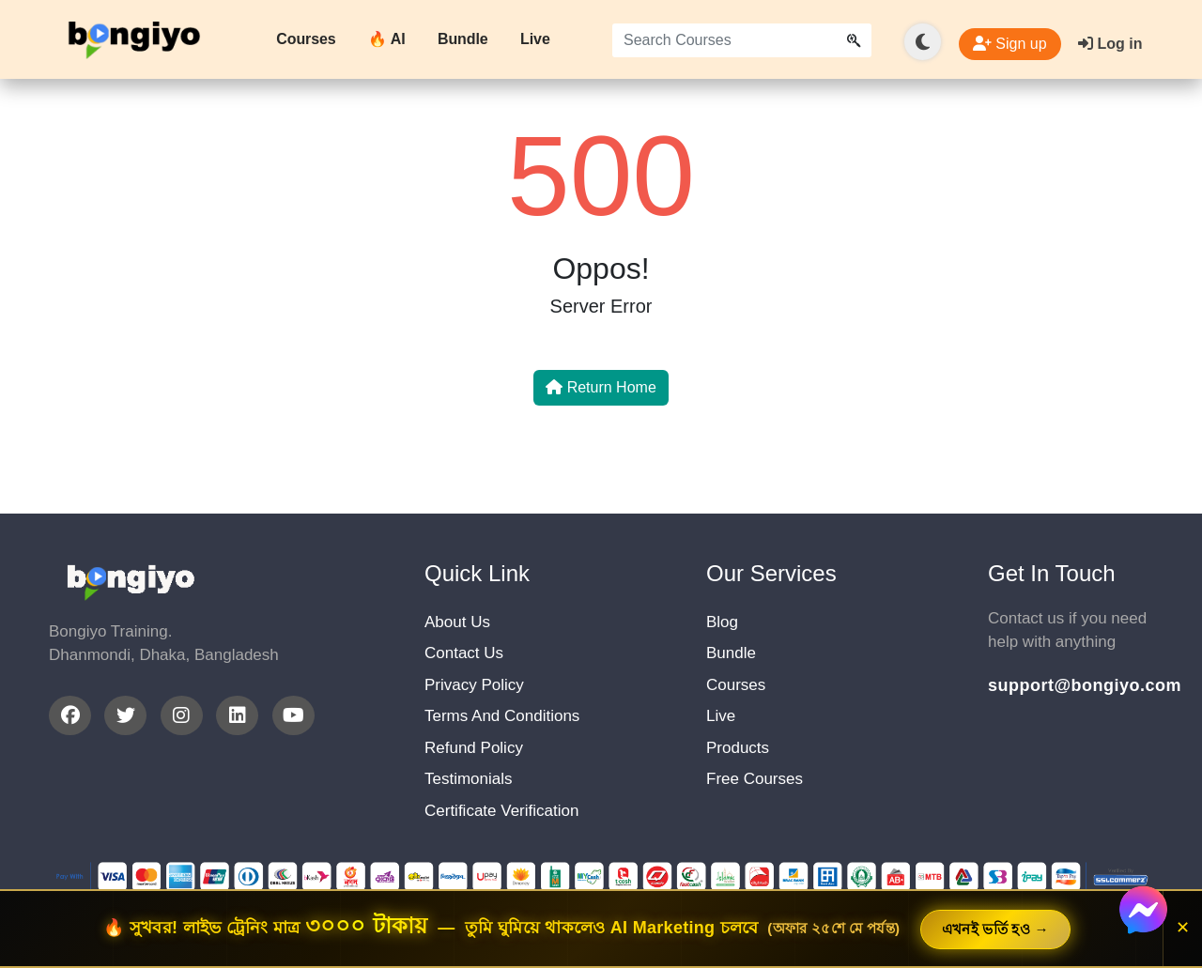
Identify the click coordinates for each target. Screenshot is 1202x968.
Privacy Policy (474, 685)
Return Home (601, 387)
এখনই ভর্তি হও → (995, 929)
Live (535, 39)
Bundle (463, 39)
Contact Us (463, 653)
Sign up (1010, 44)
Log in (1110, 44)
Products (737, 748)
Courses (305, 39)
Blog (722, 622)
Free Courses (754, 779)
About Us (457, 622)
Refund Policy (473, 748)
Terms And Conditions (501, 716)
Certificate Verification (501, 811)
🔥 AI (386, 39)
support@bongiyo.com (1070, 685)
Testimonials (468, 779)
